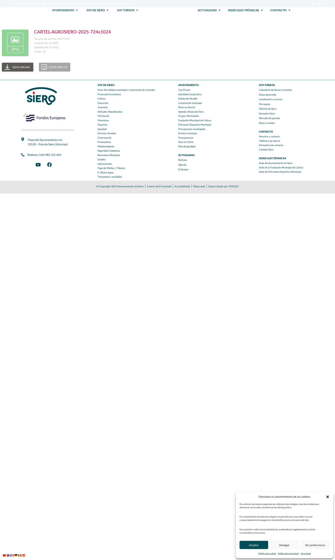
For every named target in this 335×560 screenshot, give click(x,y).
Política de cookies (267, 553)
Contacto (280, 10)
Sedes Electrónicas (245, 10)
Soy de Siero (97, 10)
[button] (327, 497)
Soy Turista (127, 10)
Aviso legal (306, 553)
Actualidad (209, 10)
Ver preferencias (315, 545)
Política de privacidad (288, 553)
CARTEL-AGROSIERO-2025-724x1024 (72, 31)
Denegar (284, 545)
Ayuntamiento (65, 10)
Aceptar (254, 545)
